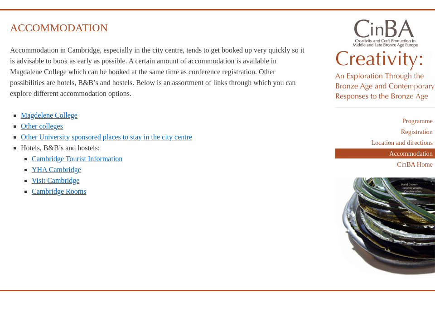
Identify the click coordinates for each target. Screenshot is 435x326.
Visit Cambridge (55, 180)
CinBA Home (415, 164)
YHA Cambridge (56, 169)
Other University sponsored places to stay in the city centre (106, 137)
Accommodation (411, 153)
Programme (417, 121)
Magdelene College (49, 115)
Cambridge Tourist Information (77, 159)
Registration (417, 131)
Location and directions (402, 142)
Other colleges (42, 126)
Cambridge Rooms (59, 191)
